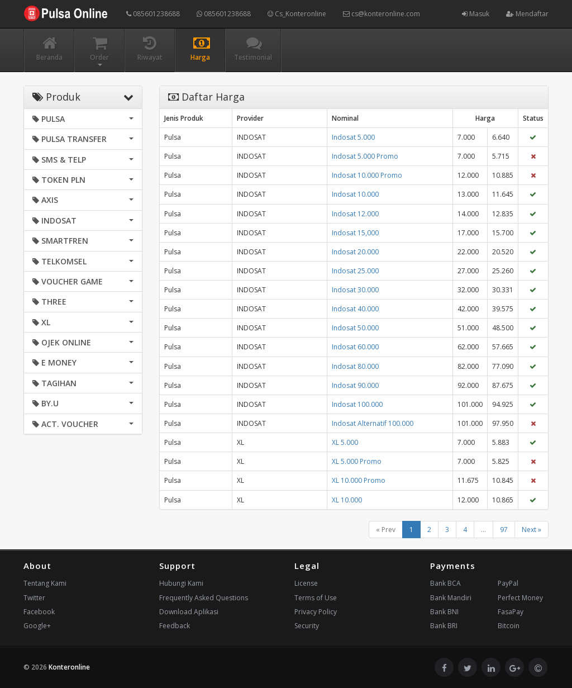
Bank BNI (444, 611)
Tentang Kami (44, 583)
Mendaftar (527, 13)
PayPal (508, 583)
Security (306, 625)
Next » (531, 529)
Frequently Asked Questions (203, 597)
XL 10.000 (347, 500)
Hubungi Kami (181, 583)
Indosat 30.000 (355, 290)
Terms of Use (315, 597)
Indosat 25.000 (355, 271)
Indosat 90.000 (355, 385)
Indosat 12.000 (355, 214)
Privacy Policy (315, 611)
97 (504, 529)
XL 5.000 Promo (357, 461)
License (306, 583)
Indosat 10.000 (355, 194)
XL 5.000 (345, 442)
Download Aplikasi (188, 611)
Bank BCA (445, 583)
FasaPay (510, 611)
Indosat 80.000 (355, 366)
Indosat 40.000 (355, 309)
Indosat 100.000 (357, 404)
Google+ (37, 625)
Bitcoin (508, 625)
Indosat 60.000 (355, 347)
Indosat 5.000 (353, 137)
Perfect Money (520, 597)
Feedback (174, 625)
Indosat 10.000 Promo (367, 175)
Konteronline (69, 667)
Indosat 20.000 (355, 252)
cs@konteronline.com (381, 13)
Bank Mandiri (450, 597)
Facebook (39, 611)
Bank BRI (443, 625)
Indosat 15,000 (355, 233)
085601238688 (153, 13)
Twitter (34, 597)
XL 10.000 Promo (358, 480)
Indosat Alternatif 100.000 (372, 423)
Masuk (475, 13)
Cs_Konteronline (297, 13)
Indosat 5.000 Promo (365, 156)
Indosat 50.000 (355, 328)
